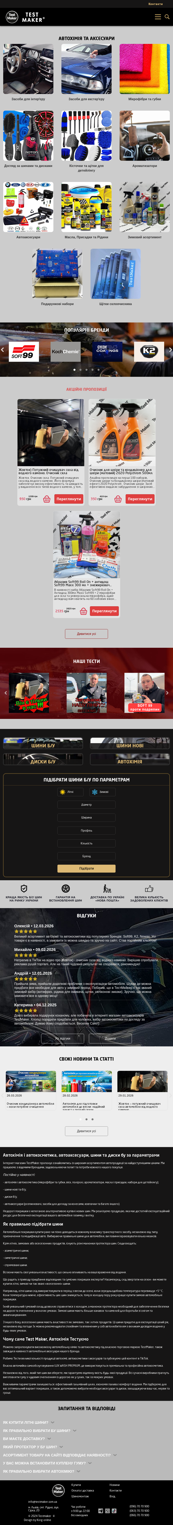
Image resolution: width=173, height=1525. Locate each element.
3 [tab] (86, 370)
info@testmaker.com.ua (42, 1501)
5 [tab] (99, 370)
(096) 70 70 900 (139, 1506)
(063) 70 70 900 (139, 1510)
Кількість (87, 843)
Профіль (86, 830)
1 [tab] (74, 370)
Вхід (112, 1496)
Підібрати (86, 868)
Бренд (86, 856)
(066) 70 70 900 (139, 1515)
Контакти (116, 1490)
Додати (110, 1038)
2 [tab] (80, 370)
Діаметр (86, 804)
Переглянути (69, 498)
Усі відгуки (62, 1038)
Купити (76, 1484)
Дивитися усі (86, 634)
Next (167, 693)
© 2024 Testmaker (40, 1516)
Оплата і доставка (82, 1490)
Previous (6, 693)
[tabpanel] (24, 352)
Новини (115, 1484)
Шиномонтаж (80, 1496)
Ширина (86, 817)
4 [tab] (93, 370)
